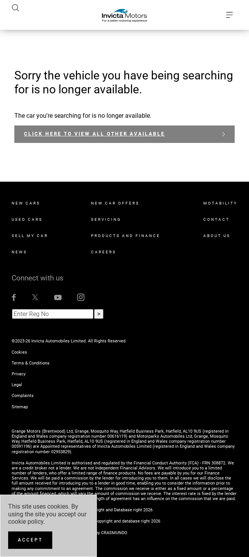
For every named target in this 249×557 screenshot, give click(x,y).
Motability (220, 203)
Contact (216, 219)
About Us (216, 236)
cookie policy (25, 521)
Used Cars (27, 219)
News (19, 252)
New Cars (26, 203)
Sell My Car (30, 236)
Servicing (106, 219)
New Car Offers (115, 203)
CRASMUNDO (114, 532)
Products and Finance (125, 236)
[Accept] (30, 540)
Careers (103, 252)
